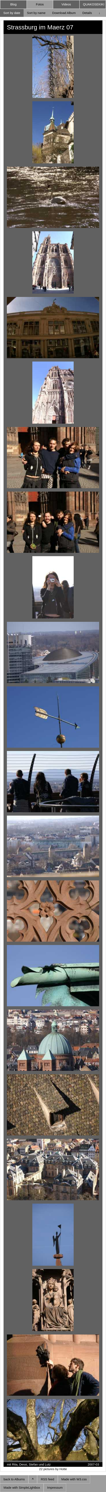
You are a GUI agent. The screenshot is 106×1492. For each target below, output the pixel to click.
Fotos (40, 4)
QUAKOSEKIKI (94, 4)
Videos (66, 4)
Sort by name (36, 13)
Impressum (55, 1487)
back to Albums (14, 1479)
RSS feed (47, 1479)
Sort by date (11, 13)
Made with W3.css (74, 1479)
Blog (13, 4)
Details (87, 13)
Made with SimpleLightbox (22, 1487)
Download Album (64, 13)
